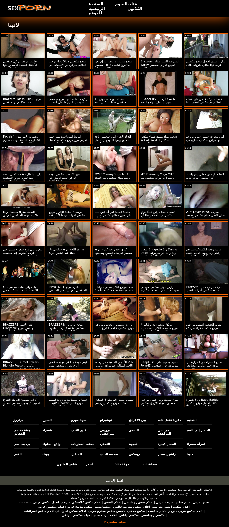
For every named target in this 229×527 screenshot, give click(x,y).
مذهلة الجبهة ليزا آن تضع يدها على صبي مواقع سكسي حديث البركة (113, 215)
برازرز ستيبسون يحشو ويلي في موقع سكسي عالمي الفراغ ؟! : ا (114, 326)
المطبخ (76, 454)
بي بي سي (22, 444)
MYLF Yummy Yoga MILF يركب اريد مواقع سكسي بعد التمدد (157, 178)
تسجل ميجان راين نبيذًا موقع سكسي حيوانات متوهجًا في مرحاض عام (157, 215)
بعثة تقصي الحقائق (22, 431)
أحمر (89, 464)
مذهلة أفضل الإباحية (192, 494)
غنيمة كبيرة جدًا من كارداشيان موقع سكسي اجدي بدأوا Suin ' (205, 100)
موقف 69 (121, 464)
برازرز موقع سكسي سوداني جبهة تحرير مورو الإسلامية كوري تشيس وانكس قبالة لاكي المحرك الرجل (160, 292)
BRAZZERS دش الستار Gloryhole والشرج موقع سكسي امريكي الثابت (18, 328)
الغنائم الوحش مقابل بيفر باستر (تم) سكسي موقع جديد (205, 176)
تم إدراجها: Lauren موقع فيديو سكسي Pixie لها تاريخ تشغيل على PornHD (113, 65)
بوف (45, 454)
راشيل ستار (167, 454)
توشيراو (106, 420)
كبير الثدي (78, 430)
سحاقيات (150, 464)
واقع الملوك (51, 444)
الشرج (47, 420)
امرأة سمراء (196, 444)
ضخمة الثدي (109, 454)
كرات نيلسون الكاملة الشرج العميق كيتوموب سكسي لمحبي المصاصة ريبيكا (22, 403)
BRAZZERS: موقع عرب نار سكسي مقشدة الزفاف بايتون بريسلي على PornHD (66, 328)
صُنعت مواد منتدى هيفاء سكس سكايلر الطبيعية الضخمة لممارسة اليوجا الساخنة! (158, 140)
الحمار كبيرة (167, 444)
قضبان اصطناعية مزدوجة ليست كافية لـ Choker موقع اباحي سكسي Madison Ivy (68, 403)
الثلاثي (105, 444)
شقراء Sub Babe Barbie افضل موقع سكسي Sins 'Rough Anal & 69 (202, 403)
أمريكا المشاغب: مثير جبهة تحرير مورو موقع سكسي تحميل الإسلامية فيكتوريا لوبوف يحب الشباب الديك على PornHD (68, 141)
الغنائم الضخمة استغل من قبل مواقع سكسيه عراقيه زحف (204, 326)
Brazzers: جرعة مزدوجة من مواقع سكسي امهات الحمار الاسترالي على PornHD (204, 290)
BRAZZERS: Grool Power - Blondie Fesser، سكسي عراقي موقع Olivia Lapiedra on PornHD (21, 367)
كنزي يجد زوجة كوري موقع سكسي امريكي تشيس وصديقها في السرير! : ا (114, 253)
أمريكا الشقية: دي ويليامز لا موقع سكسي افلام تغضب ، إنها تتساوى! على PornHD (159, 328)
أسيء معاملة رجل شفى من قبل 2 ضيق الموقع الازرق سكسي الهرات (159, 403)
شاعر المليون (67, 464)
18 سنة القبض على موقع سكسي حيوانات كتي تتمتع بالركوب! (110, 102)
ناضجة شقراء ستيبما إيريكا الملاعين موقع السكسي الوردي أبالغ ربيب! (21, 215)
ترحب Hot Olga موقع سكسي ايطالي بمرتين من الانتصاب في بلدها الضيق (67, 65)
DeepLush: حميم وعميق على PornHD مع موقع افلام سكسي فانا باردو (159, 365)
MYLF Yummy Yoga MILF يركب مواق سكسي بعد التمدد (112, 176)
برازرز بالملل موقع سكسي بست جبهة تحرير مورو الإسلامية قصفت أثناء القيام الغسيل (22, 178)
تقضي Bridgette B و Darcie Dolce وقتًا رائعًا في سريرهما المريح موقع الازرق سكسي (158, 253)
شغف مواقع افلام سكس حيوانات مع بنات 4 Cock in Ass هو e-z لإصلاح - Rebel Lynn (114, 290)
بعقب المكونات (82, 444)
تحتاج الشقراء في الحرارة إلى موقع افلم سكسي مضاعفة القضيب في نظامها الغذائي (204, 365)
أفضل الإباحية (114, 480)
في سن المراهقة (164, 431)
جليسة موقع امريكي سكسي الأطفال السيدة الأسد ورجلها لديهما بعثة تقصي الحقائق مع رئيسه (20, 66)
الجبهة (133, 444)
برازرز (18, 420)
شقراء (47, 430)
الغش (18, 454)
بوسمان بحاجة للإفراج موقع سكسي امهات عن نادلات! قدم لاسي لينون (67, 215)
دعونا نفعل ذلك (169, 420)
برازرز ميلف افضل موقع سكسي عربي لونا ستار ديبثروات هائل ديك (205, 65)
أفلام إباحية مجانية (145, 489)
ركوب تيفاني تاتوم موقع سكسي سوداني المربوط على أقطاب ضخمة (68, 102)
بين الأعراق (137, 420)
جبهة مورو (79, 420)
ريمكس (134, 454)
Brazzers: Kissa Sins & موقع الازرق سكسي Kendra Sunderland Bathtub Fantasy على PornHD (22, 104)
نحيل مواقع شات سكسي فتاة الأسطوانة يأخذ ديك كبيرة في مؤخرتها (20, 290)
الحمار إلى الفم (198, 430)
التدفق (134, 430)
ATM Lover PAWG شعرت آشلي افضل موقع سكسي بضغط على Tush (205, 215)
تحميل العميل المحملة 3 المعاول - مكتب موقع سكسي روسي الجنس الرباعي (114, 403)
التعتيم (192, 420)
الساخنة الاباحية (192, 489)
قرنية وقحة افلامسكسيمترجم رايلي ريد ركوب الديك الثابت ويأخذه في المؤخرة (203, 253)
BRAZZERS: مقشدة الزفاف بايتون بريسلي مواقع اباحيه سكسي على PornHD (158, 102)
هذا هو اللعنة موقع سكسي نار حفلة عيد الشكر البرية (66, 251)
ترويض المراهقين (107, 431)
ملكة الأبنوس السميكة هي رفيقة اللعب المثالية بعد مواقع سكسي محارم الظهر (114, 365)
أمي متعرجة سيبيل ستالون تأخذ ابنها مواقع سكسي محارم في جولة (205, 140)
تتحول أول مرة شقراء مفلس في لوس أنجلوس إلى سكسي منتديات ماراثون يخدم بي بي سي (23, 253)
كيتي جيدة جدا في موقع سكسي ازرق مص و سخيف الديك (68, 363)
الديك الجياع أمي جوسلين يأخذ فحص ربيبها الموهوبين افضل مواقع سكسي (113, 140)
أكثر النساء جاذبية (153, 494)
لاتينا (190, 454)
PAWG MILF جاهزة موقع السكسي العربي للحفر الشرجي (68, 288)
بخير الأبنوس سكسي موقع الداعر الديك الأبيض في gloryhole (65, 178)
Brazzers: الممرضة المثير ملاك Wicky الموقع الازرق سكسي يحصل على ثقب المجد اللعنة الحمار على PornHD (159, 66)
